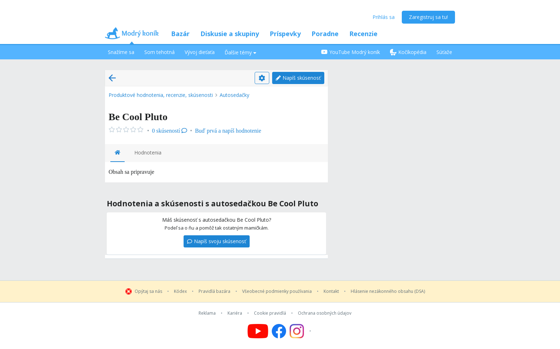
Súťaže (444, 52)
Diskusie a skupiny (229, 33)
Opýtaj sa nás (148, 291)
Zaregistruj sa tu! (428, 17)
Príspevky (285, 33)
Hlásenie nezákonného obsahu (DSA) (388, 291)
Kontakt (331, 291)
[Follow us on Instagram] (301, 331)
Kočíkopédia (408, 52)
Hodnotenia (147, 152)
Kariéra (235, 313)
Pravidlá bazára (214, 291)
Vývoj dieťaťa (200, 52)
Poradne (325, 33)
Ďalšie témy (240, 52)
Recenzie (363, 33)
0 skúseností (170, 131)
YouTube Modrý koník (350, 52)
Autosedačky (234, 95)
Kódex (180, 291)
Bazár (180, 33)
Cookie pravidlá (270, 313)
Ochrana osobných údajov (324, 313)
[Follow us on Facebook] (279, 331)
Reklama (207, 313)
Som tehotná (159, 52)
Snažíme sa (121, 52)
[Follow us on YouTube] (258, 331)
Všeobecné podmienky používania (277, 291)
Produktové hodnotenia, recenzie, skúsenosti (161, 95)
